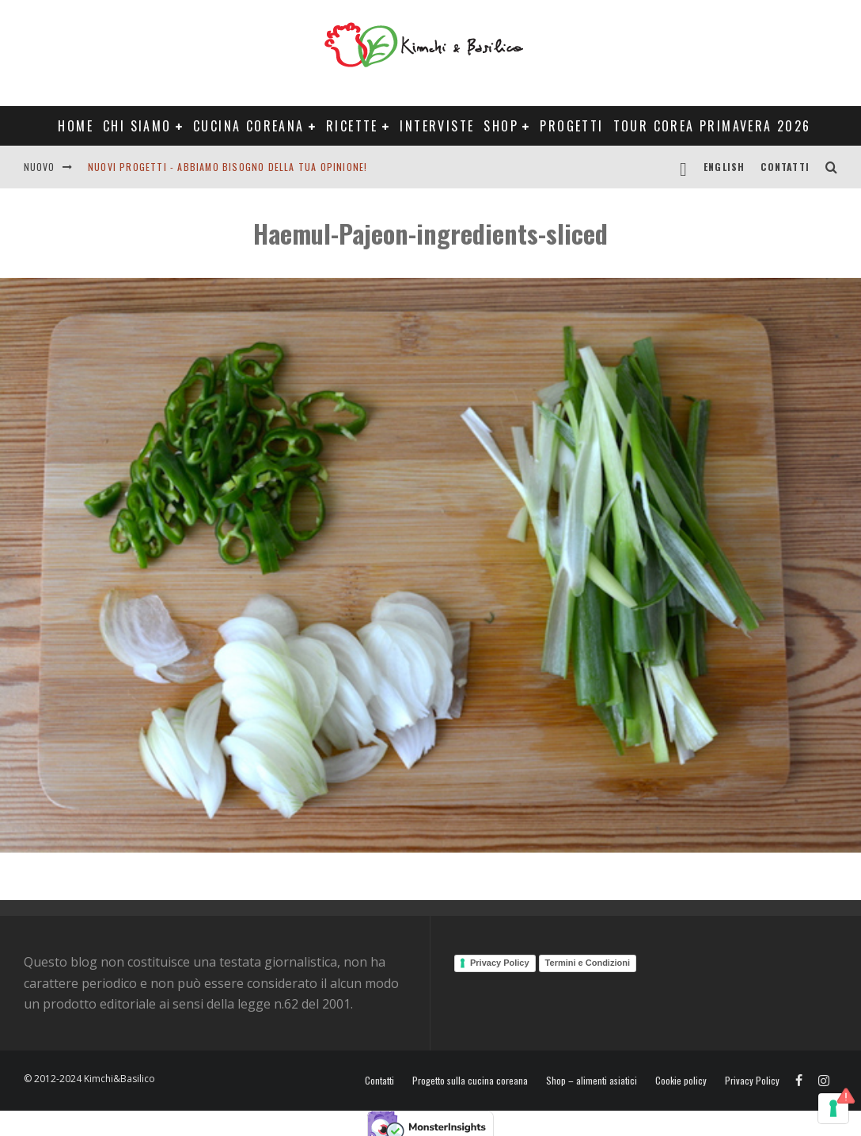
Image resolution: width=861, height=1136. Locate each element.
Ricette (352, 125)
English (724, 166)
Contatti (785, 166)
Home (75, 125)
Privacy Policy (499, 962)
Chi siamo (137, 125)
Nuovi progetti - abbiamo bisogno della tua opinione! (227, 166)
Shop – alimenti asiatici (591, 1080)
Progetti (571, 125)
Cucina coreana (249, 125)
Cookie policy (681, 1080)
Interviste (437, 125)
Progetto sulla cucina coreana (470, 1080)
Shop (501, 125)
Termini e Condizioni (587, 962)
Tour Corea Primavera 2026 (712, 125)
